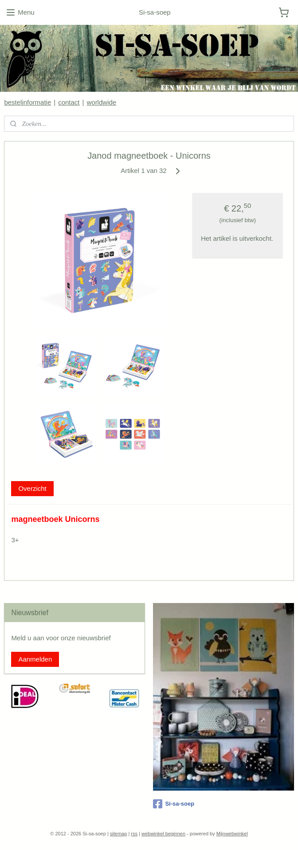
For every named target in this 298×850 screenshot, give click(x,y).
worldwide (101, 102)
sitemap (118, 833)
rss (134, 833)
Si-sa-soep (173, 804)
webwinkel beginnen (163, 833)
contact (68, 102)
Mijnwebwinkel (232, 833)
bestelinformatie (27, 102)
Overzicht (32, 488)
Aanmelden (35, 659)
